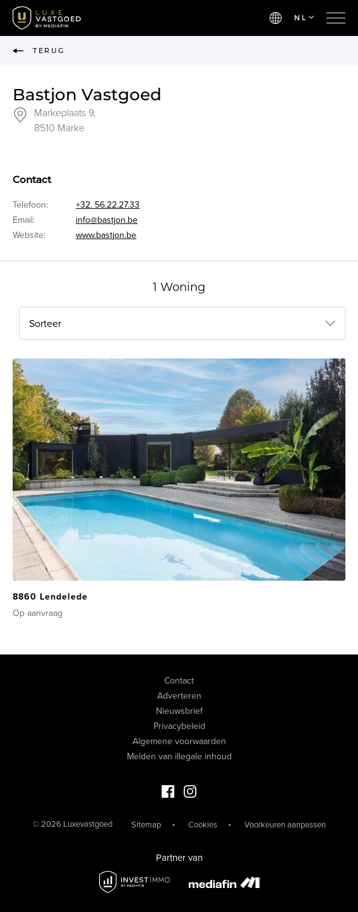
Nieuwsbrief (179, 711)
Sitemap (146, 825)
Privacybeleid (179, 726)
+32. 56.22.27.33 (108, 204)
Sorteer (45, 323)
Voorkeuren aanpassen (285, 825)
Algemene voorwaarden (179, 741)
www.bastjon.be (106, 235)
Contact (179, 680)
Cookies (202, 825)
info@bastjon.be (107, 220)
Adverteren (179, 695)
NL (304, 17)
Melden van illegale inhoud (179, 756)
